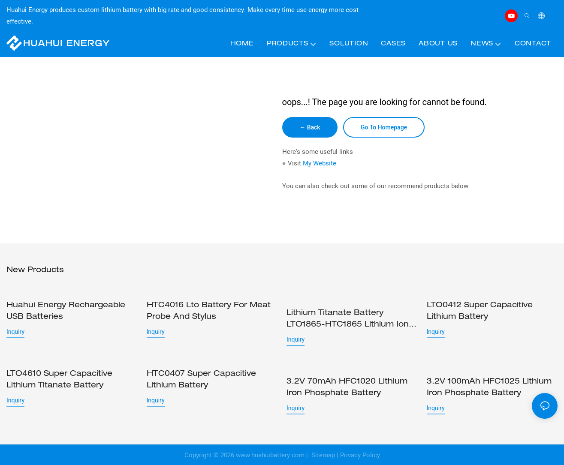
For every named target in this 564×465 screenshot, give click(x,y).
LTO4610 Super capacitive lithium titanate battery (59, 379)
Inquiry (15, 331)
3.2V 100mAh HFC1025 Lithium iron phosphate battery (489, 387)
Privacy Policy (360, 454)
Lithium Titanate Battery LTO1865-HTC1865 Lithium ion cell (348, 320)
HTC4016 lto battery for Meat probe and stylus (209, 311)
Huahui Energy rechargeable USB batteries (65, 311)
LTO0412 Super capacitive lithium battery (480, 311)
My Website (319, 163)
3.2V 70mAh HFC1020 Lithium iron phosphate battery (347, 379)
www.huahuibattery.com (270, 454)
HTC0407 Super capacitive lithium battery (201, 379)
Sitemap (322, 454)
